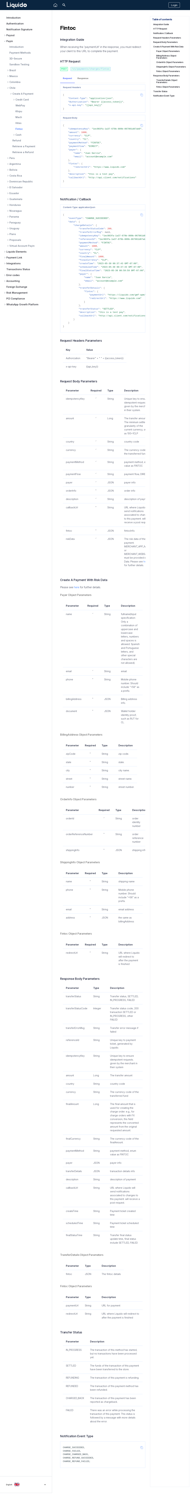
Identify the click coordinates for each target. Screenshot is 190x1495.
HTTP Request (160, 29)
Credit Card (22, 99)
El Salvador (16, 187)
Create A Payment (22, 93)
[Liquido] (55, 5)
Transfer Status (160, 91)
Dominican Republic (21, 181)
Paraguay (15, 222)
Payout (10, 35)
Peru (12, 158)
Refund (16, 140)
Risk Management (17, 292)
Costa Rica (15, 175)
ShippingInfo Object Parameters (171, 67)
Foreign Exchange (16, 286)
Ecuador (14, 193)
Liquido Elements (16, 251)
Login (174, 5)
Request (67, 78)
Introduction (13, 17)
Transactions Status (18, 269)
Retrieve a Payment (23, 146)
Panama (14, 216)
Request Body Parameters (165, 42)
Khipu (18, 111)
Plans (12, 234)
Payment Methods (20, 52)
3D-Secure (15, 58)
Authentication (15, 23)
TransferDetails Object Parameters (166, 81)
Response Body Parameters (166, 76)
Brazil (12, 70)
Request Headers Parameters (167, 38)
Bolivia (13, 169)
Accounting (13, 281)
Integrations (13, 263)
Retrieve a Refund (23, 152)
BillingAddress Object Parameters (166, 57)
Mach (18, 117)
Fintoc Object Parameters (168, 71)
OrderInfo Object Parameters (169, 62)
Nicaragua (15, 210)
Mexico (13, 76)
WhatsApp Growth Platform (22, 304)
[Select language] (26, 1484)
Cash (18, 134)
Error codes (13, 275)
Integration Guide (161, 24)
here (76, 587)
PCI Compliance (15, 298)
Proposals (15, 240)
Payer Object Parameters (168, 51)
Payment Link (14, 257)
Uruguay (14, 228)
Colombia (14, 82)
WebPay (20, 105)
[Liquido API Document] (16, 5)
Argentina (15, 163)
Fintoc (19, 128)
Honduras (15, 205)
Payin (9, 41)
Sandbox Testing (19, 64)
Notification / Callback (163, 33)
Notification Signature (19, 29)
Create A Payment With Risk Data (168, 47)
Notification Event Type (164, 96)
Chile (12, 87)
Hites (18, 123)
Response (82, 78)
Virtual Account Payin (22, 245)
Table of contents (162, 19)
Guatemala (15, 199)
